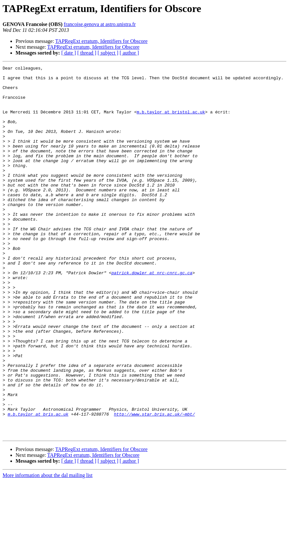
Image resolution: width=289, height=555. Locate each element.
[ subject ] (108, 53)
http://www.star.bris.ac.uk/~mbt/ (154, 484)
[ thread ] (86, 53)
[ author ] (129, 53)
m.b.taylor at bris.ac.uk (38, 484)
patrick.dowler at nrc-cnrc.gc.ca (151, 314)
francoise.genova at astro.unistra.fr (100, 24)
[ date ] (68, 53)
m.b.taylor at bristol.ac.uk (171, 121)
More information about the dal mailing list (47, 549)
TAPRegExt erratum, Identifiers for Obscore (101, 41)
